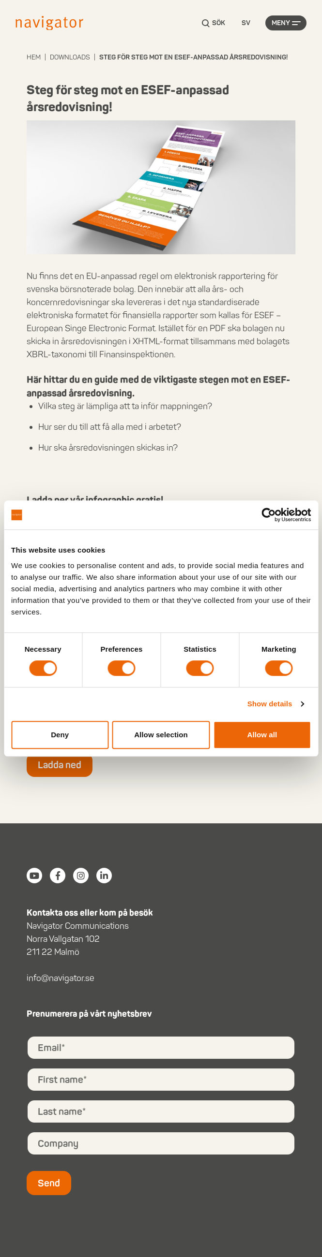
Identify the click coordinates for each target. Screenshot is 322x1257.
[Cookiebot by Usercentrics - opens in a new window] (268, 515)
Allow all (262, 735)
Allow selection (161, 735)
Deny (60, 735)
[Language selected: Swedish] (246, 23)
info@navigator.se (60, 978)
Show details (269, 704)
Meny (281, 23)
